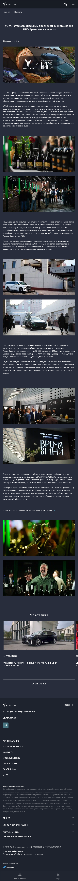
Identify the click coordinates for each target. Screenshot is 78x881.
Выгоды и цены (11, 832)
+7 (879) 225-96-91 (10, 718)
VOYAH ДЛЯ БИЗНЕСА (13, 746)
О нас (5, 774)
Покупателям (10, 763)
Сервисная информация (16, 836)
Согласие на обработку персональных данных (23, 854)
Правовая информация (13, 851)
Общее (6, 818)
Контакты (8, 752)
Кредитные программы (15, 825)
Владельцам (9, 769)
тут (54, 510)
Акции (58, 876)
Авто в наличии (11, 741)
